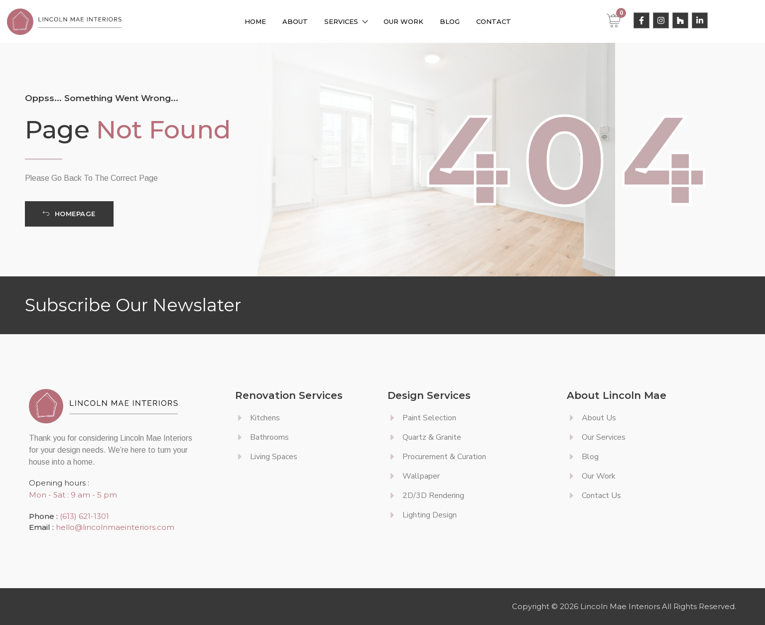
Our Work (403, 21)
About (295, 21)
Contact (493, 21)
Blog (450, 21)
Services (345, 21)
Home (255, 21)
